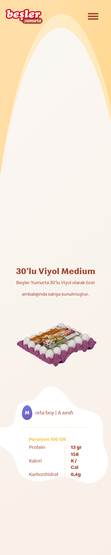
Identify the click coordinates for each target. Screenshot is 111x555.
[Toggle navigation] (93, 16)
